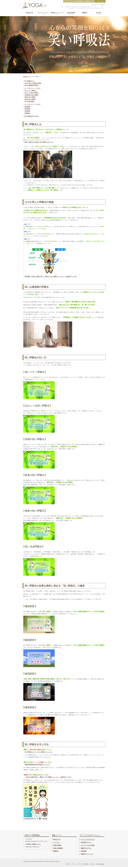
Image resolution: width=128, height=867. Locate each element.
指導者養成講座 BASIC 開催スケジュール (37, 764)
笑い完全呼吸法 (29, 101)
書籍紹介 (85, 13)
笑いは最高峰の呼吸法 (31, 85)
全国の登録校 (79, 1)
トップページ (68, 1)
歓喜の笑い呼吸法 (30, 97)
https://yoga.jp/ (100, 864)
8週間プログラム (86, 848)
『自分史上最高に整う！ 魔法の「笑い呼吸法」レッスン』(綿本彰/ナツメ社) (48, 777)
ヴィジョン (56, 842)
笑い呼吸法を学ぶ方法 (31, 116)
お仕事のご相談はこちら (33, 844)
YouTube (98, 13)
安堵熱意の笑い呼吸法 (31, 95)
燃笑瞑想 (27, 113)
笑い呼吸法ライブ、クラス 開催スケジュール (38, 752)
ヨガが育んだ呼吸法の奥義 (33, 83)
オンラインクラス (43, 13)
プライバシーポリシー (32, 846)
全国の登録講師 (58, 848)
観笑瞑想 (27, 108)
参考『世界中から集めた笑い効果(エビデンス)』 (39, 142)
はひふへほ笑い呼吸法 (31, 92)
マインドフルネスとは (87, 839)
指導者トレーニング (87, 854)
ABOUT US (29, 13)
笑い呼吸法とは (29, 81)
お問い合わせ (100, 1)
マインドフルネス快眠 (87, 845)
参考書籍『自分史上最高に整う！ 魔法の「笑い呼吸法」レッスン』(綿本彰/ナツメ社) (51, 276)
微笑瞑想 (27, 106)
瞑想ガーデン (89, 1)
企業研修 (83, 851)
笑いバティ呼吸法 (30, 90)
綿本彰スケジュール (57, 13)
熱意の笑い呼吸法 (30, 99)
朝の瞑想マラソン (86, 842)
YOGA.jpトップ (27, 76)
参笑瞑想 (27, 111)
